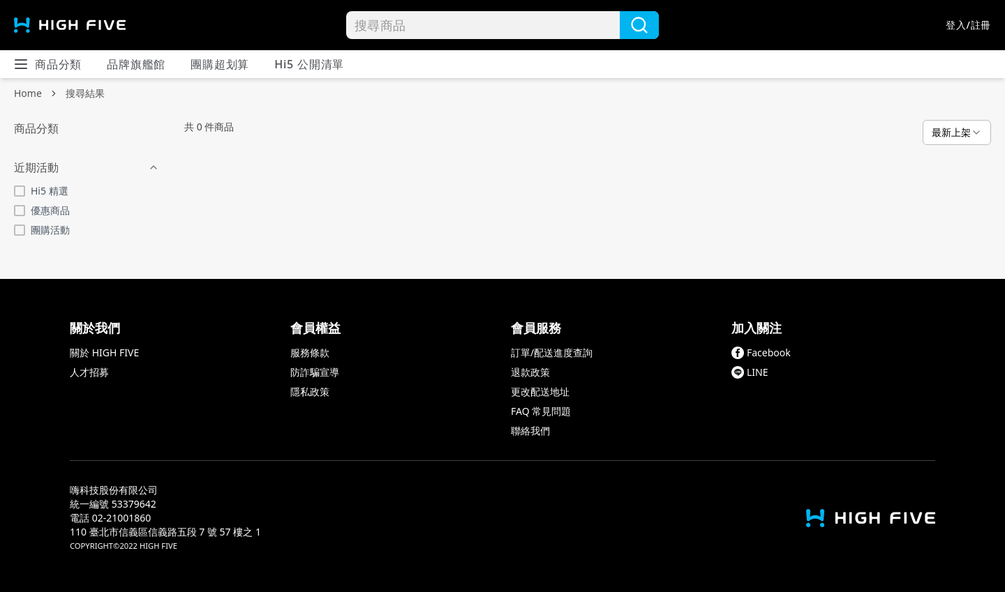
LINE (749, 372)
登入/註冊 (968, 24)
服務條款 (309, 352)
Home (28, 93)
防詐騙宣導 (314, 372)
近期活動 (86, 167)
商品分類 (47, 64)
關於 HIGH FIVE (104, 352)
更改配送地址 (540, 391)
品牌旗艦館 (136, 64)
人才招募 (89, 372)
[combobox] (957, 132)
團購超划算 (220, 64)
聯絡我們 (530, 430)
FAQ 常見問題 (541, 411)
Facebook (761, 352)
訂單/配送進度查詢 (552, 352)
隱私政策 (309, 391)
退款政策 (530, 372)
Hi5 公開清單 (309, 64)
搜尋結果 (85, 93)
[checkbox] (19, 191)
